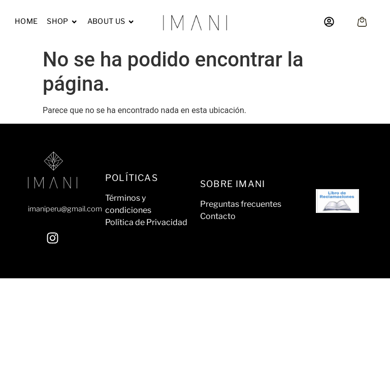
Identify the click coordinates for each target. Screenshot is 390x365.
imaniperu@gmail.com (65, 208)
